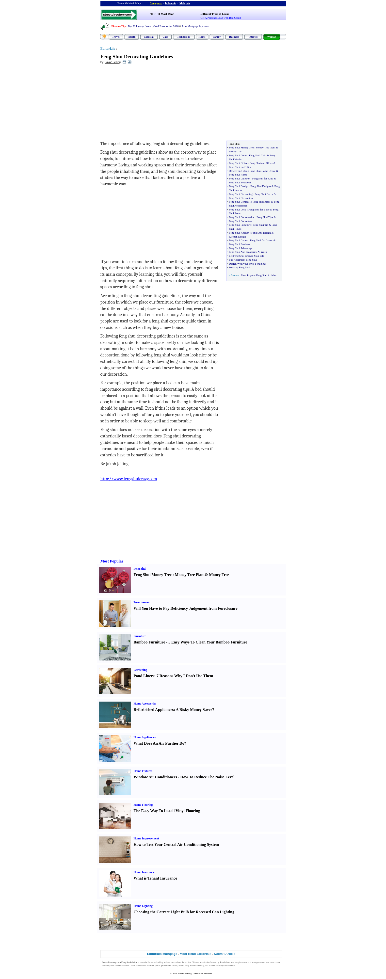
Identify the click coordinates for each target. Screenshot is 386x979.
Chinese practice (199, 962)
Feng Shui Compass (240, 201)
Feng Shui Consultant (240, 221)
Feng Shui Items (261, 201)
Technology (183, 36)
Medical (149, 36)
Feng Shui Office (238, 162)
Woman (271, 36)
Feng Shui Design (238, 186)
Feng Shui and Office (261, 162)
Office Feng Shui (238, 170)
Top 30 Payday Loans (139, 26)
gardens (164, 965)
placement (242, 962)
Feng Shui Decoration (241, 197)
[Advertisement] (140, 103)
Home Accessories (145, 703)
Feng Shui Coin (257, 155)
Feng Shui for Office (240, 166)
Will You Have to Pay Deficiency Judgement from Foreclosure (186, 608)
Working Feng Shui (239, 267)
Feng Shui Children (239, 178)
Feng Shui (140, 568)
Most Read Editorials (195, 954)
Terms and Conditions (202, 973)
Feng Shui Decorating (241, 194)
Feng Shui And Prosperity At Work (248, 251)
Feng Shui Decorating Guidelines (136, 57)
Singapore (156, 2)
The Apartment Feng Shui (243, 259)
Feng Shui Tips (265, 217)
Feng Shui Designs (260, 186)
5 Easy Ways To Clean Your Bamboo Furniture (207, 642)
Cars (165, 36)
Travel (115, 36)
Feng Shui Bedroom (240, 182)
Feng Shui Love (237, 209)
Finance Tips (119, 26)
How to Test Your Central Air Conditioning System (176, 844)
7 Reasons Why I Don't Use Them (185, 676)
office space (154, 965)
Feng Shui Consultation (242, 217)
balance (231, 965)
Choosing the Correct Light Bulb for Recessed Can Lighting (184, 912)
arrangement (257, 962)
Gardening (140, 670)
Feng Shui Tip (260, 224)
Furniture (140, 636)
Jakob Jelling (113, 62)
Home (201, 36)
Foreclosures (142, 602)
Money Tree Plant (265, 147)
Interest (253, 36)
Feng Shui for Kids (262, 178)
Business (234, 36)
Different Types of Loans (214, 13)
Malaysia (184, 2)
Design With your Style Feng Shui (247, 263)
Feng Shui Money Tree (241, 147)
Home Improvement (146, 838)
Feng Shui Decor (264, 194)
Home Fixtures (143, 771)
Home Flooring (143, 804)
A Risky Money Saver (194, 709)
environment (123, 965)
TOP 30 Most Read (162, 14)
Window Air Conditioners (155, 777)
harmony (106, 965)
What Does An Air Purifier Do (159, 743)
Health (132, 36)
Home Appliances (145, 737)
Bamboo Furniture (149, 642)
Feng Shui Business (239, 244)
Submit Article (224, 954)
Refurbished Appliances (154, 709)
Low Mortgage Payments (195, 26)
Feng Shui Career (238, 240)
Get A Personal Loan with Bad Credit (220, 17)
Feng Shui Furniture (240, 224)
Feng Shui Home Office (262, 170)
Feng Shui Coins (238, 155)
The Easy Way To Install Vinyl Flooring (167, 811)
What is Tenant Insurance (155, 878)
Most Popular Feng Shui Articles (258, 275)
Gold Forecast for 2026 (165, 26)
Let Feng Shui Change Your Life (246, 255)
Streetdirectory (184, 973)
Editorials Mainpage (162, 954)
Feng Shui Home (238, 174)
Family (217, 36)
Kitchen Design (237, 236)
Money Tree (235, 151)
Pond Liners (144, 676)
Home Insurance (144, 872)
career (174, 965)
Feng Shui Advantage (240, 248)
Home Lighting (143, 906)
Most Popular (112, 561)
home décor (141, 965)
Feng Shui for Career (261, 240)
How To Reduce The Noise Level (207, 777)
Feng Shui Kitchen (239, 232)
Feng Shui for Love (259, 209)
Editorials (107, 48)
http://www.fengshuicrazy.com (128, 478)
